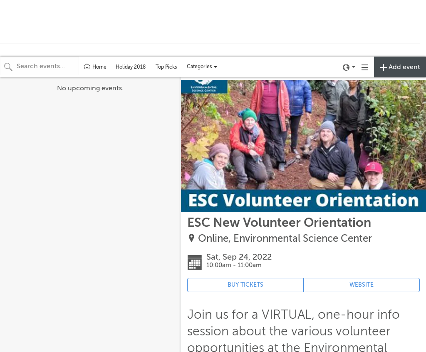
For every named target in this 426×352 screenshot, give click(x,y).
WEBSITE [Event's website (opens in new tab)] (361, 285)
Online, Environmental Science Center (285, 238)
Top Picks (166, 67)
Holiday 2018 (131, 67)
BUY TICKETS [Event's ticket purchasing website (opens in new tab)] (245, 285)
